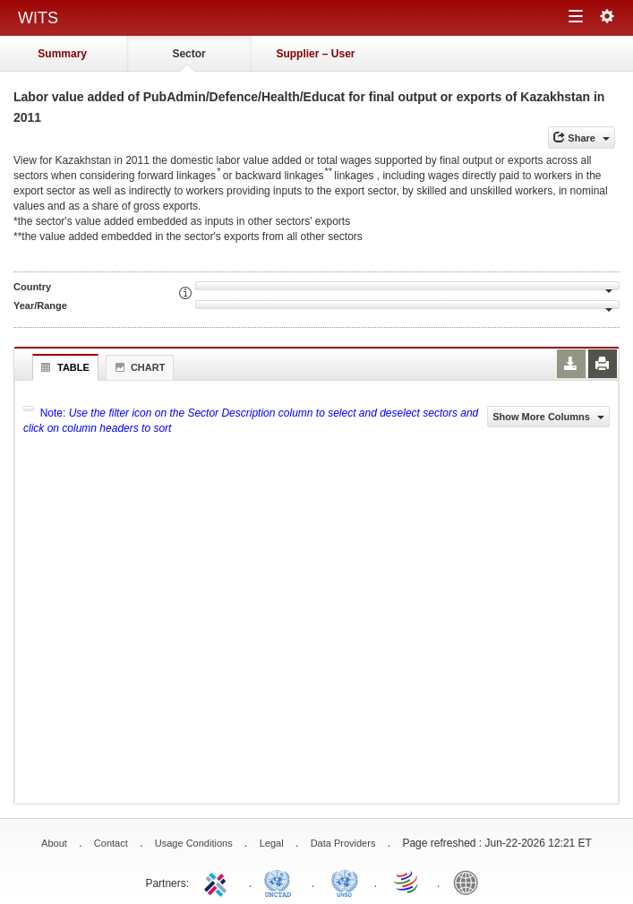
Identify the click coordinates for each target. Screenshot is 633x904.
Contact (111, 843)
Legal (272, 843)
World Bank (470, 882)
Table (63, 367)
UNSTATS (345, 882)
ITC (218, 882)
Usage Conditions (194, 843)
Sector (188, 53)
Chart (138, 367)
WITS (38, 18)
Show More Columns (548, 416)
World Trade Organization (407, 882)
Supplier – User (315, 53)
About (54, 843)
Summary (62, 53)
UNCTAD (281, 882)
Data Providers (343, 843)
